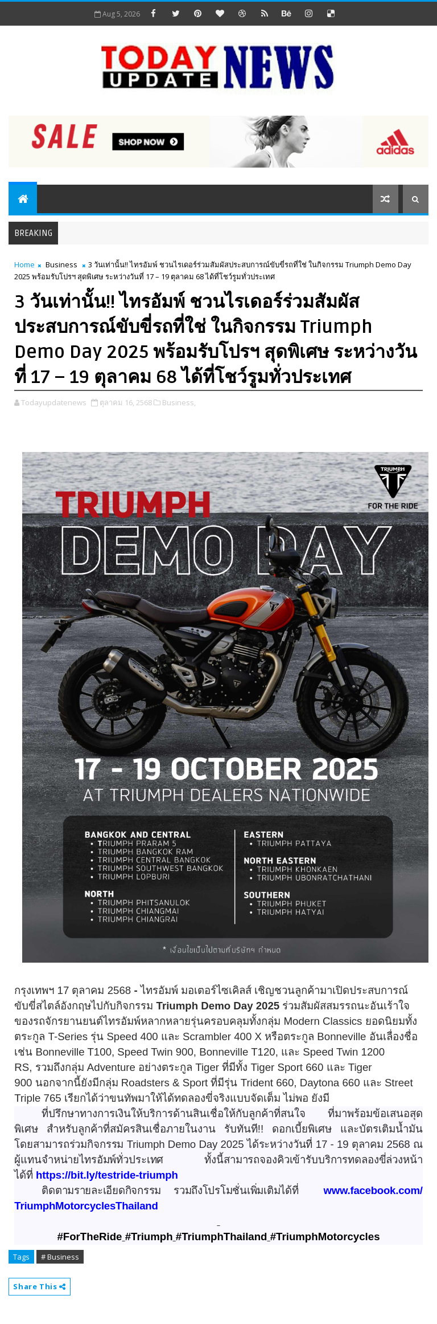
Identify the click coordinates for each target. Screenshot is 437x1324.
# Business (60, 1257)
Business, (179, 402)
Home (24, 264)
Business (61, 264)
